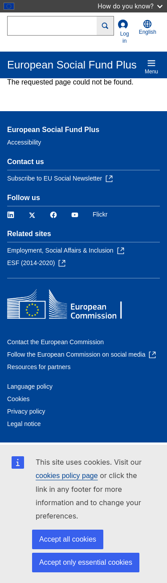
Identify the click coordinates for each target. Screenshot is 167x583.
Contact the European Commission (55, 342)
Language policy (30, 386)
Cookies (18, 398)
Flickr (100, 214)
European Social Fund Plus (53, 129)
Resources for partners (38, 366)
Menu (151, 67)
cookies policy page (67, 475)
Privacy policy (26, 411)
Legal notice (24, 423)
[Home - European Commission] (71, 306)
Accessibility (24, 142)
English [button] (147, 27)
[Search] (105, 26)
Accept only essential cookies (85, 562)
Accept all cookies (67, 539)
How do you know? (130, 6)
